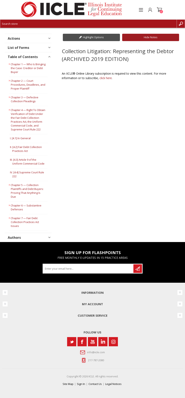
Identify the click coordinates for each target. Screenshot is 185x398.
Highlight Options (93, 37)
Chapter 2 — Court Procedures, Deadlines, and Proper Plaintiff (28, 84)
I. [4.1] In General (20, 138)
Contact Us (95, 384)
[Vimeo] (102, 341)
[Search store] (88, 24)
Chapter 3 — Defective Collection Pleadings (24, 99)
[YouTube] (92, 341)
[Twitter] (71, 341)
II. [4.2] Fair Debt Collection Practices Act (26, 149)
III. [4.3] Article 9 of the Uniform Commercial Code (27, 161)
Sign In (81, 384)
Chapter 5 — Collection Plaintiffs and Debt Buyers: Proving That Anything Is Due (27, 190)
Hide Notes (150, 37)
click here (106, 78)
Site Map (68, 384)
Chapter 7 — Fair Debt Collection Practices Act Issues (25, 222)
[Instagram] (113, 341)
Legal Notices (113, 384)
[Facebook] (82, 341)
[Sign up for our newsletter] (88, 268)
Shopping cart (159, 9)
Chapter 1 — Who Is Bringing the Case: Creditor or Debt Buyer (28, 68)
